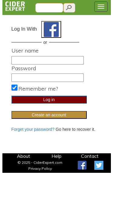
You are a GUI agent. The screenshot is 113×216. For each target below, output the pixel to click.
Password (23, 68)
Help (56, 156)
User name (25, 50)
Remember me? (38, 88)
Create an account (49, 114)
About (23, 156)
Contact (90, 156)
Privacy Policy (40, 168)
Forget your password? (33, 129)
